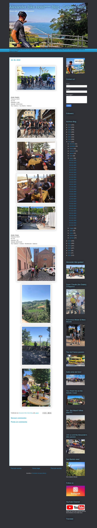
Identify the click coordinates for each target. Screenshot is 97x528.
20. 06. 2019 (72, 179)
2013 (69, 253)
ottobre (72, 148)
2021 (69, 137)
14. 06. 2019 (72, 194)
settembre (72, 151)
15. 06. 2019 (72, 191)
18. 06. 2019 (72, 184)
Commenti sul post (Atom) (39, 473)
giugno (72, 158)
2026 (69, 125)
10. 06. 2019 (72, 203)
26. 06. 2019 (72, 170)
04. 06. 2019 (72, 218)
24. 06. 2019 (72, 174)
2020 (69, 139)
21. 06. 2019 (72, 177)
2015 (69, 248)
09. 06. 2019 (72, 206)
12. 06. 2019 (72, 198)
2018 (69, 241)
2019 (69, 141)
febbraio (72, 235)
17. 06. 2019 (72, 186)
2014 (69, 250)
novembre (72, 146)
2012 (69, 255)
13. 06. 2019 (72, 196)
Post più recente (16, 468)
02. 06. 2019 (72, 223)
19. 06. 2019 (72, 182)
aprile (71, 230)
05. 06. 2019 (72, 215)
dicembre (72, 144)
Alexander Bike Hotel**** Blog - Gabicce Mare (47, 7)
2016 (69, 245)
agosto (72, 153)
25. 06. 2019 (72, 172)
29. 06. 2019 (72, 162)
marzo (71, 233)
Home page (36, 468)
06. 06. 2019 (72, 213)
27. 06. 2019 (72, 167)
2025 (69, 127)
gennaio (72, 238)
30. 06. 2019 (72, 160)
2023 (69, 132)
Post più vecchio (56, 468)
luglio (71, 155)
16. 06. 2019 (72, 189)
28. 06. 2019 (72, 165)
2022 (69, 134)
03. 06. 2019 (72, 220)
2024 (69, 129)
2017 (69, 243)
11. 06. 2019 (72, 201)
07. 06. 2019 (72, 210)
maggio (72, 228)
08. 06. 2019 (72, 208)
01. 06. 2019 (72, 225)
